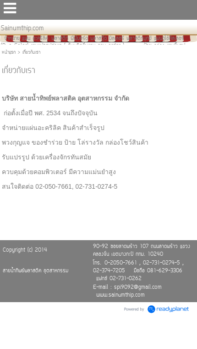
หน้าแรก (9, 52)
